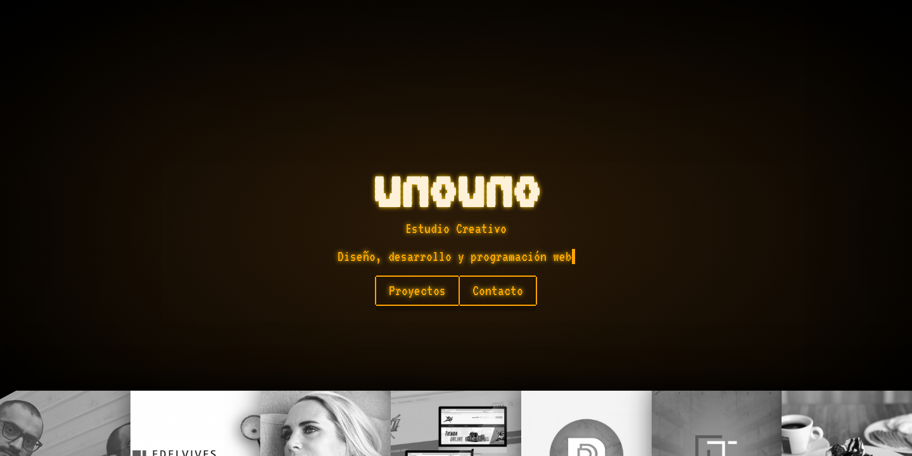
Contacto (497, 290)
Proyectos (417, 290)
